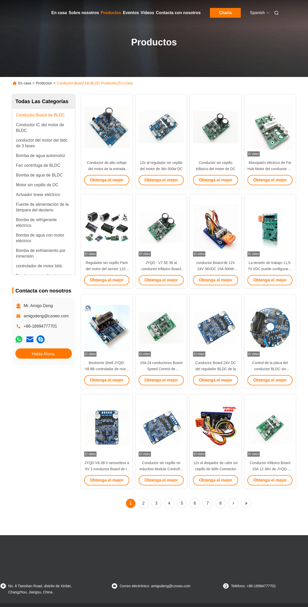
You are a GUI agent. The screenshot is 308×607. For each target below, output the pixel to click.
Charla (225, 13)
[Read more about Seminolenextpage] (233, 503)
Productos (111, 13)
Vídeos (147, 13)
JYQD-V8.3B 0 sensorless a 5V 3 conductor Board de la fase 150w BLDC (106, 469)
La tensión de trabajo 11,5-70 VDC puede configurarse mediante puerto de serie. (270, 269)
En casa (59, 13)
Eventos (131, 13)
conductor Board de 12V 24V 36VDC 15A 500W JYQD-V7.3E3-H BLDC (215, 269)
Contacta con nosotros (178, 13)
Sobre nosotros (84, 13)
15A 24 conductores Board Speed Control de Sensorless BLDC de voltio (161, 369)
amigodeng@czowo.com (46, 316)
